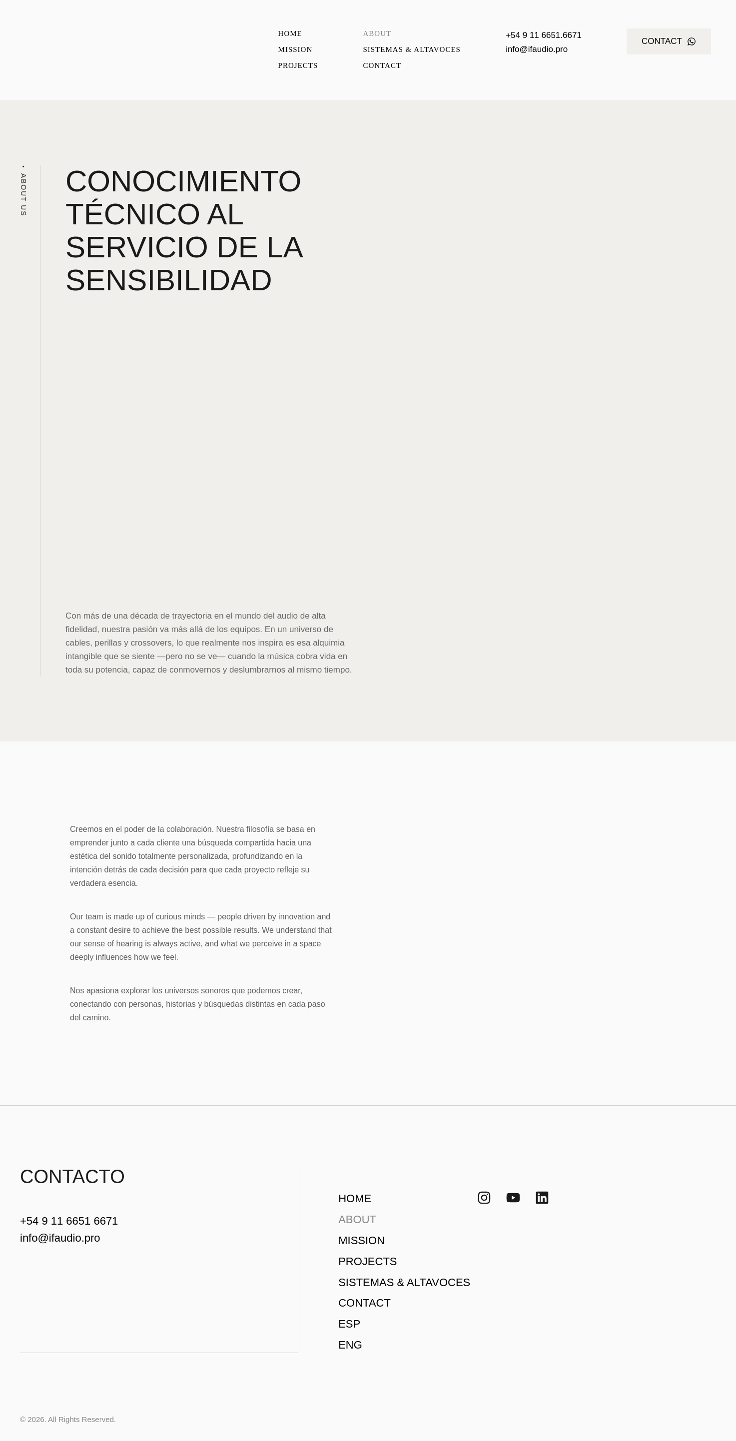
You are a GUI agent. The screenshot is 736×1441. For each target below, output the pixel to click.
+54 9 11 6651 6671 (69, 1221)
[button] (669, 41)
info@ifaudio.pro (537, 49)
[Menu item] (298, 33)
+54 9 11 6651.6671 (544, 35)
